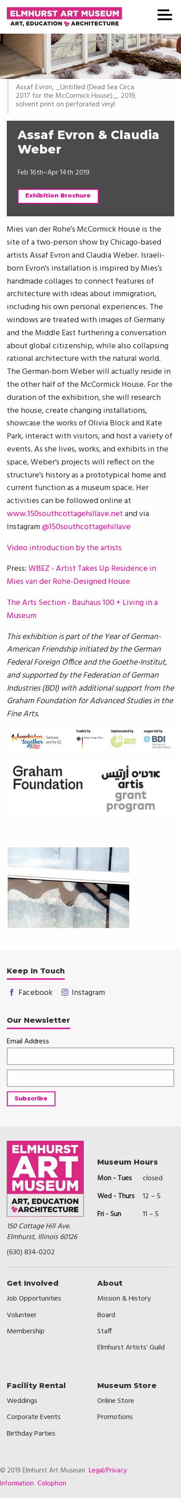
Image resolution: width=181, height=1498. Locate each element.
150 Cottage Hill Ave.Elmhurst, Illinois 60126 (42, 1232)
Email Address (28, 1041)
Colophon (51, 1483)
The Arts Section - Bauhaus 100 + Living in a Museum (82, 609)
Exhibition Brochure (57, 195)
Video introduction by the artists (64, 548)
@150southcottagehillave (86, 527)
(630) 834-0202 (31, 1252)
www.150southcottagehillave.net (65, 514)
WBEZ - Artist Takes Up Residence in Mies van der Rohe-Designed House (81, 575)
